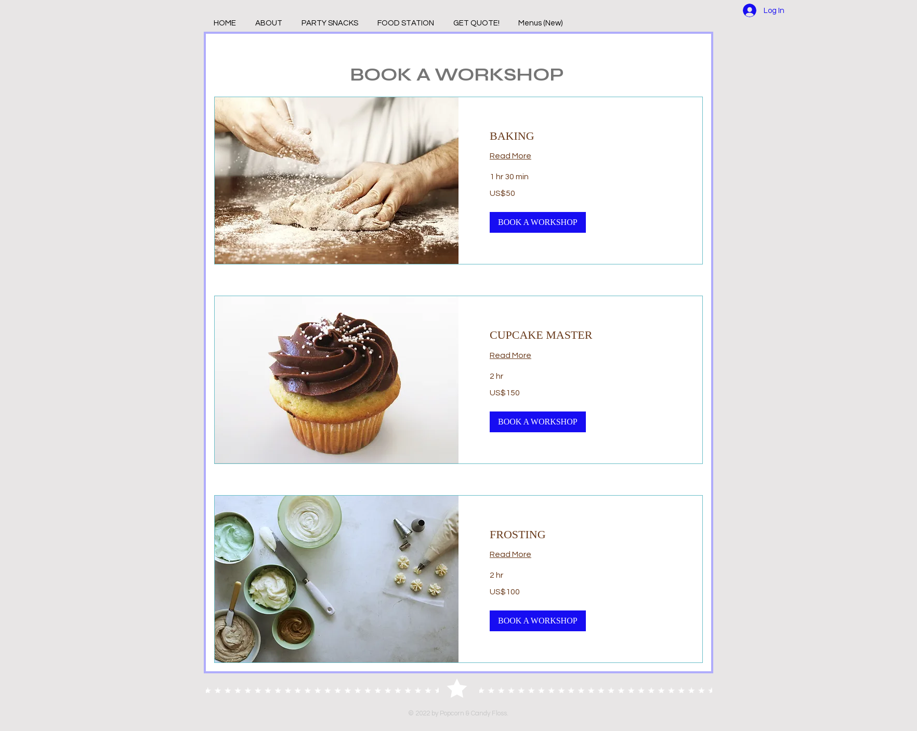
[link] (580, 135)
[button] (538, 222)
